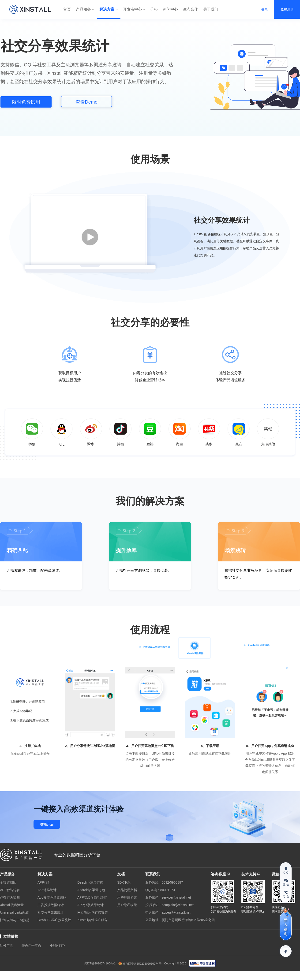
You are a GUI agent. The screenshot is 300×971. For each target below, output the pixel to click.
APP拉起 (44, 882)
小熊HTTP (57, 946)
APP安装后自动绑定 (92, 897)
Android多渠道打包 (91, 890)
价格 (154, 9)
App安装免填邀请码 (52, 897)
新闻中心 (170, 9)
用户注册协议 (127, 897)
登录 (264, 9)
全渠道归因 (8, 882)
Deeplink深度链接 (90, 882)
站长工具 (6, 946)
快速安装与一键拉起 (15, 920)
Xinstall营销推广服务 (92, 920)
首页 (67, 9)
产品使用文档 (127, 890)
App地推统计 (47, 890)
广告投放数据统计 (51, 905)
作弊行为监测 (10, 897)
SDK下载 (124, 882)
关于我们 (210, 9)
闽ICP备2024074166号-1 (100, 963)
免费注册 (287, 9)
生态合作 (190, 9)
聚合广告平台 (31, 946)
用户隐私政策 (127, 905)
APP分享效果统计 (90, 905)
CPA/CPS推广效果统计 (54, 920)
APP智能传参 (10, 890)
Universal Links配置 (14, 912)
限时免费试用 (26, 102)
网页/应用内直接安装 (92, 912)
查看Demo (86, 102)
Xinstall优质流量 (12, 905)
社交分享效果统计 (51, 912)
